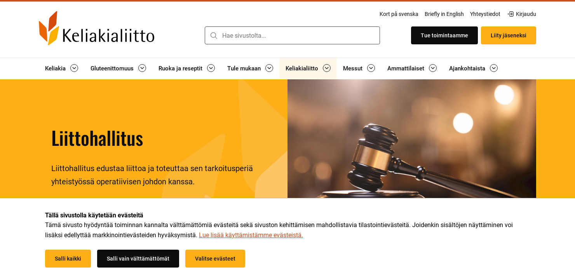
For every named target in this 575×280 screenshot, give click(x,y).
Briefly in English (444, 14)
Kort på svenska (399, 14)
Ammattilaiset (405, 68)
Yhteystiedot (485, 14)
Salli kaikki (68, 259)
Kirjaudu (521, 14)
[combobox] (292, 35)
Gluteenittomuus (112, 68)
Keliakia (55, 68)
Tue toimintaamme (444, 35)
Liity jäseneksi (508, 35)
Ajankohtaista (467, 68)
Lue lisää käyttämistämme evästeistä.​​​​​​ (251, 235)
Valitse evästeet (215, 259)
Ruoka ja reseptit (180, 68)
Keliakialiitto (302, 68)
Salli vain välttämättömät (138, 259)
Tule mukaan (244, 68)
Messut (352, 68)
